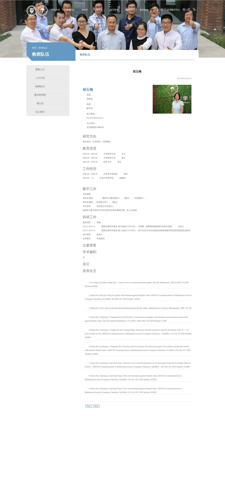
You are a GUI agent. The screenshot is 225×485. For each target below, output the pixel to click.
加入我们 (40, 112)
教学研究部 (40, 95)
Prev (89, 406)
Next (96, 406)
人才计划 (40, 78)
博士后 (40, 103)
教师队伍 (40, 86)
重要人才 (40, 69)
